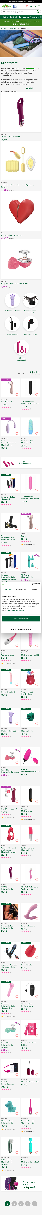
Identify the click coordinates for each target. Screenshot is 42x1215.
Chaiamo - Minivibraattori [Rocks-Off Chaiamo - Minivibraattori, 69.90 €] (27, 810)
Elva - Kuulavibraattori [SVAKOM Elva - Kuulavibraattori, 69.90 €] (30, 1082)
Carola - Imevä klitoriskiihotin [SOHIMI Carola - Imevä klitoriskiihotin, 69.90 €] (27, 693)
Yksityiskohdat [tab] (21, 589)
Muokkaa (21, 624)
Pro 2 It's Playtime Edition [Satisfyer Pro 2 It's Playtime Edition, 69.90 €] (28, 1044)
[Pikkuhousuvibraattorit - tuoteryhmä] (30, 304)
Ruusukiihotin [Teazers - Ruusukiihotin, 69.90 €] (26, 965)
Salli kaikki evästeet (21, 618)
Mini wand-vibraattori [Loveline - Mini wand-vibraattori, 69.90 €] (10, 731)
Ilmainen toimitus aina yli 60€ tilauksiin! (21, 2)
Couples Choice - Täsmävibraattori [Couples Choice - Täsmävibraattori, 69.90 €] (28, 1122)
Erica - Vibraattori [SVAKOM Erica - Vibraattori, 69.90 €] (28, 926)
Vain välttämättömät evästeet (21, 629)
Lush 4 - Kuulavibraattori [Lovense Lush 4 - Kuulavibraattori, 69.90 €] (7, 1083)
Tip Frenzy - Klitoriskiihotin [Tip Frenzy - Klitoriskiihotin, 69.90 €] (27, 576)
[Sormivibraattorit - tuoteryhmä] (30, 328)
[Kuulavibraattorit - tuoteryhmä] (12, 328)
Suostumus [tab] (7, 589)
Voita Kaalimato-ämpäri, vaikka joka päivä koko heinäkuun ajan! (21, 23)
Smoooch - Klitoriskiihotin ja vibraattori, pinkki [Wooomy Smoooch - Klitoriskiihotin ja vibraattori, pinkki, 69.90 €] (8, 1006)
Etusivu (3, 28)
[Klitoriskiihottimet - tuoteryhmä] (12, 304)
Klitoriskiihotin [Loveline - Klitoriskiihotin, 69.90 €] (27, 731)
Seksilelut (5, 17)
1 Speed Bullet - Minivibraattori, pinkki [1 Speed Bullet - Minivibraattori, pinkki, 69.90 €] (30, 498)
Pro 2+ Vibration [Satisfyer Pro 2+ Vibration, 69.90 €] (7, 402)
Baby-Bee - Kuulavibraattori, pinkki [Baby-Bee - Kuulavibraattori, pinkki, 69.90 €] (30, 771)
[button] (38, 11)
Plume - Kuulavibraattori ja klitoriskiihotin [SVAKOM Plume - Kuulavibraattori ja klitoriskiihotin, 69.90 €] (8, 443)
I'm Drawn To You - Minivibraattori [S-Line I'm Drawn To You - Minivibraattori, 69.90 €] (29, 442)
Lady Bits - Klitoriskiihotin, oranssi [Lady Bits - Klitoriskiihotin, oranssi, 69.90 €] (10, 771)
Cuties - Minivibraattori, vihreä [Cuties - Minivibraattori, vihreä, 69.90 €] (30, 1161)
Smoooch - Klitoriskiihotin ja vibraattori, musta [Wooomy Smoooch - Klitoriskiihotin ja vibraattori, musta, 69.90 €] (8, 577)
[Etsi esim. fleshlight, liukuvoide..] (19, 11)
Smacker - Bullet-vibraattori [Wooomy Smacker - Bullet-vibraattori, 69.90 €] (8, 498)
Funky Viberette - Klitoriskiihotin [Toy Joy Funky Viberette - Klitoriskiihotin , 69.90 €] (28, 849)
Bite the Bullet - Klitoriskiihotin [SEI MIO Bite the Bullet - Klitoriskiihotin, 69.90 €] (7, 927)
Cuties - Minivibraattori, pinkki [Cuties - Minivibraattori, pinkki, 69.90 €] (30, 654)
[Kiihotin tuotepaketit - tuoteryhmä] (21, 351)
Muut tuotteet (23, 17)
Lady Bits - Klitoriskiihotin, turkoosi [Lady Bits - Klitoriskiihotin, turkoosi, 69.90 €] (7, 1045)
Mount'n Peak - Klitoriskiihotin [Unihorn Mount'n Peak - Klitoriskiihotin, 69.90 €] (7, 1122)
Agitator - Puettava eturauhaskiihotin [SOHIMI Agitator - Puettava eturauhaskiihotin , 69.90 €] (9, 966)
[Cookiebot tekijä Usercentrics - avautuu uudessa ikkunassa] (31, 584)
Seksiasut (13, 17)
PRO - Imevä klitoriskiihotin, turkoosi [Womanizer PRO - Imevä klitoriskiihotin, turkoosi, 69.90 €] (7, 1162)
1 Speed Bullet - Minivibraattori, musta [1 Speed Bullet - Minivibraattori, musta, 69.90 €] (30, 402)
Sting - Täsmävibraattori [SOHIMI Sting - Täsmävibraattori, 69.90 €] (8, 654)
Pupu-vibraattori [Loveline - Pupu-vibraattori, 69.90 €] (8, 692)
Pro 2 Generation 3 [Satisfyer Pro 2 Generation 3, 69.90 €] (9, 809)
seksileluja (29, 68)
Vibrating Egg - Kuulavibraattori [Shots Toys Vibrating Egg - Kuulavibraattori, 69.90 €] (27, 1005)
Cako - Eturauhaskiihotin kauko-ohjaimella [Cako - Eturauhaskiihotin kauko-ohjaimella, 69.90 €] (8, 538)
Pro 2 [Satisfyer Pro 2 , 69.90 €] (23, 536)
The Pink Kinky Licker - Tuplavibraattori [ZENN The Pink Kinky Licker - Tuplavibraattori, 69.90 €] (30, 888)
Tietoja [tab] (34, 589)
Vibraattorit (34, 17)
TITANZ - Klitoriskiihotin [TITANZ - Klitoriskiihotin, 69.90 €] (7, 888)
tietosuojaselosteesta (16, 610)
